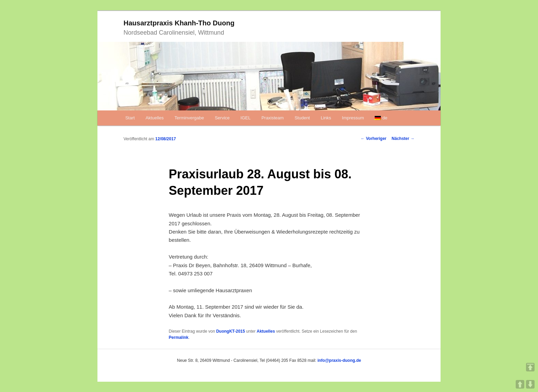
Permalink (178, 337)
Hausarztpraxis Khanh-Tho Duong (179, 23)
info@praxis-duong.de (339, 360)
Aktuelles (154, 117)
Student (302, 117)
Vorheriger (373, 138)
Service (222, 117)
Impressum (353, 117)
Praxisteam (272, 117)
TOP (530, 367)
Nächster (402, 138)
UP (520, 384)
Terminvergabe (189, 117)
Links (326, 117)
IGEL (246, 117)
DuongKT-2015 (230, 331)
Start (129, 117)
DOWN (530, 384)
